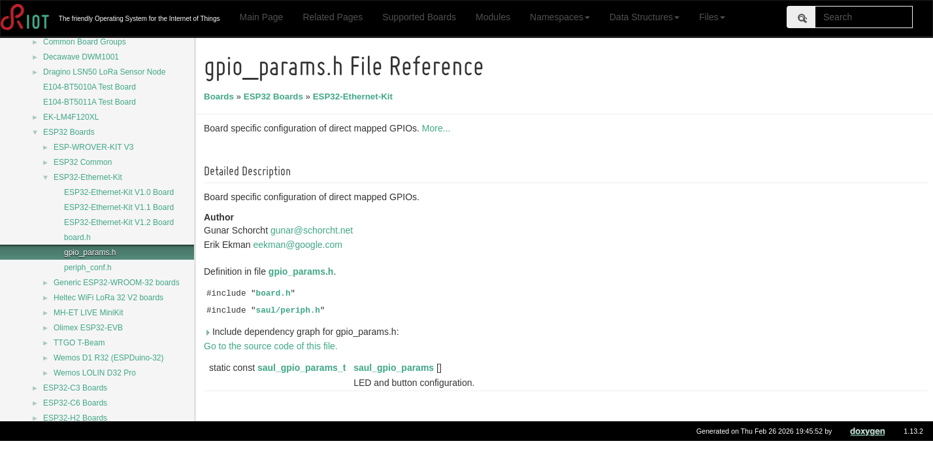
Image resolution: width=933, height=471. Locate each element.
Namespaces (560, 17)
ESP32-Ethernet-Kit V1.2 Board (119, 222)
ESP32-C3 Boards (75, 387)
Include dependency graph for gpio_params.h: (303, 331)
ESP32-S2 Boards (74, 433)
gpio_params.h (90, 252)
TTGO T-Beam (79, 342)
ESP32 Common (83, 162)
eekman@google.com (299, 244)
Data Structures (644, 17)
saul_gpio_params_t (303, 367)
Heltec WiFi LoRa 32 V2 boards (108, 297)
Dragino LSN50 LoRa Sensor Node (104, 72)
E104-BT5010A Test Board (89, 87)
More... (438, 128)
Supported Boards (419, 17)
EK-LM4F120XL (71, 117)
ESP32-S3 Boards (74, 448)
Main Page (261, 17)
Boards (221, 96)
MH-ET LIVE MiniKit (88, 312)
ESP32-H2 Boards (75, 418)
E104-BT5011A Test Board (89, 102)
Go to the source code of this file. (273, 346)
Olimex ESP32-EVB (88, 327)
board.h (77, 237)
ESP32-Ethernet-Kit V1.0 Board (119, 192)
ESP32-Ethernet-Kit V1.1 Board (119, 207)
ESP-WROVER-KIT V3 (93, 147)
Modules (493, 17)
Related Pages (333, 17)
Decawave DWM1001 (81, 56)
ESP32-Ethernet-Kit (88, 177)
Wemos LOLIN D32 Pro (95, 372)
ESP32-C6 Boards (75, 403)
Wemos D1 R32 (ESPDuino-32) (109, 357)
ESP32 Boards (69, 132)
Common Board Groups (84, 41)
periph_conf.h (88, 267)
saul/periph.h (290, 310)
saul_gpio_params (395, 367)
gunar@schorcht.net (313, 230)
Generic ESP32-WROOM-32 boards (117, 282)
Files (712, 17)
